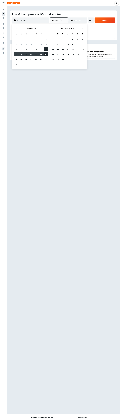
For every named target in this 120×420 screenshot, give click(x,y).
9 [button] (46, 44)
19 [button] (26, 54)
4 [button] (21, 44)
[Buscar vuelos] (3, 9)
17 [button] (16, 54)
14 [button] (36, 49)
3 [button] (16, 44)
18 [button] (21, 54)
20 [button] (31, 54)
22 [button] (41, 54)
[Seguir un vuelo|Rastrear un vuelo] (3, 28)
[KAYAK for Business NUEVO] (3, 37)
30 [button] (46, 59)
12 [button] (26, 49)
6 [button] (31, 44)
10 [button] (16, 49)
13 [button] (31, 49)
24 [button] (16, 59)
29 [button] (41, 59)
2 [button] (46, 39)
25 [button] (21, 59)
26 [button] (26, 59)
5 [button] (26, 44)
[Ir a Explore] (3, 24)
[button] (3, 3)
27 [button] (31, 59)
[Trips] (3, 43)
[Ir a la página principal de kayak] (13, 3)
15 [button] (41, 49)
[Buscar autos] (3, 18)
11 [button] (21, 49)
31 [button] (16, 64)
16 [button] (46, 49)
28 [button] (36, 59)
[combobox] (32, 20)
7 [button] (36, 44)
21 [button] (36, 54)
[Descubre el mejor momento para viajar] (3, 33)
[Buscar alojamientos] (3, 14)
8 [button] (41, 44)
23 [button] (46, 54)
